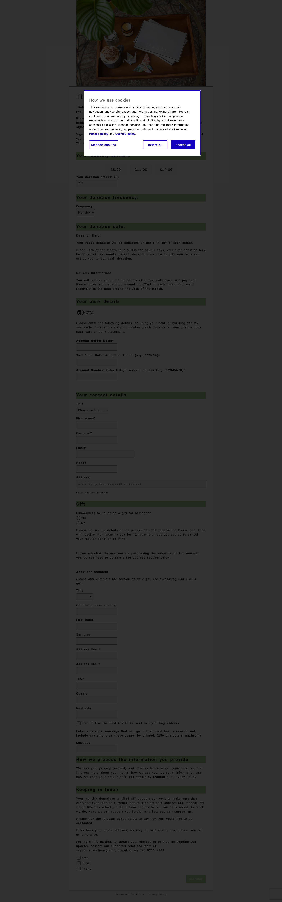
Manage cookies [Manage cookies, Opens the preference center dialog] (103, 145)
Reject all (155, 145)
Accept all (183, 145)
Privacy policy (98, 133)
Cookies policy (125, 133)
